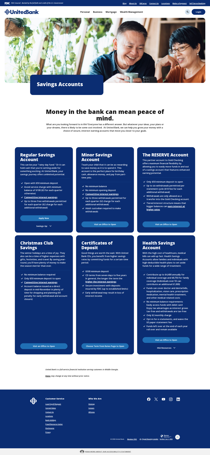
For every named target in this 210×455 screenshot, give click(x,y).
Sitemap (91, 404)
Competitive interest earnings (40, 197)
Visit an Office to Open (105, 224)
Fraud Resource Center (54, 424)
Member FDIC (132, 439)
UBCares (143, 3)
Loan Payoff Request (53, 404)
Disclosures (49, 428)
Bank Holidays (50, 420)
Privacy (48, 432)
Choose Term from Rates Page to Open (105, 346)
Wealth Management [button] (131, 11)
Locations (165, 3)
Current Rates (50, 408)
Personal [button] (85, 11)
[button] (44, 226)
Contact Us (154, 3)
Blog (124, 3)
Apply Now (53, 218)
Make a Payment (179, 3)
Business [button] (97, 11)
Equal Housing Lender (149, 439)
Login (198, 12)
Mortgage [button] (111, 11)
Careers (91, 408)
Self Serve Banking (197, 3)
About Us (133, 3)
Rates (47, 376)
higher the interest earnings (100, 281)
